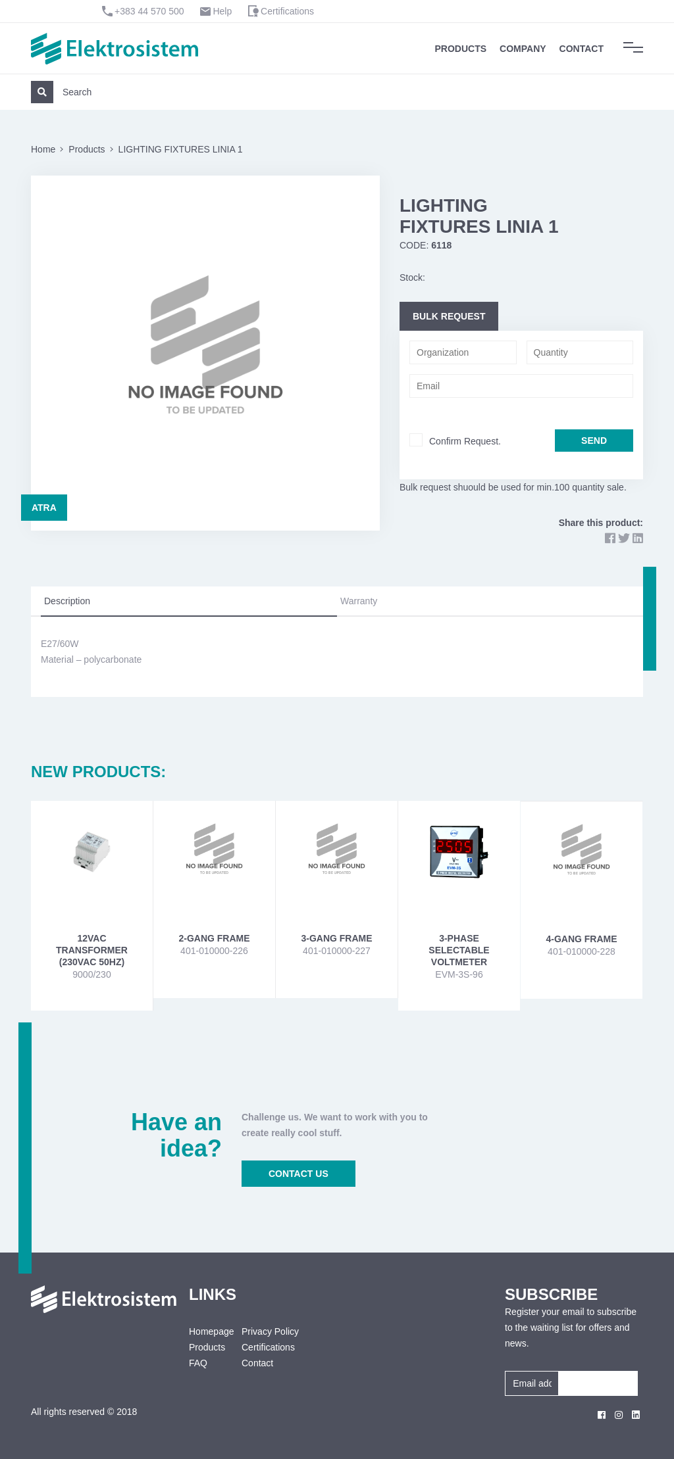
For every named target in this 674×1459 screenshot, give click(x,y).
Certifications (287, 11)
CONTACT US (298, 1173)
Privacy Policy (270, 1331)
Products (461, 48)
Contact (581, 48)
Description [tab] (67, 601)
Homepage (205, 1331)
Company (523, 48)
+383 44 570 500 (149, 11)
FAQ (198, 1363)
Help (222, 11)
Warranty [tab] (358, 601)
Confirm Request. (465, 441)
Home (43, 149)
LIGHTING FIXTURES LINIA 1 (180, 149)
